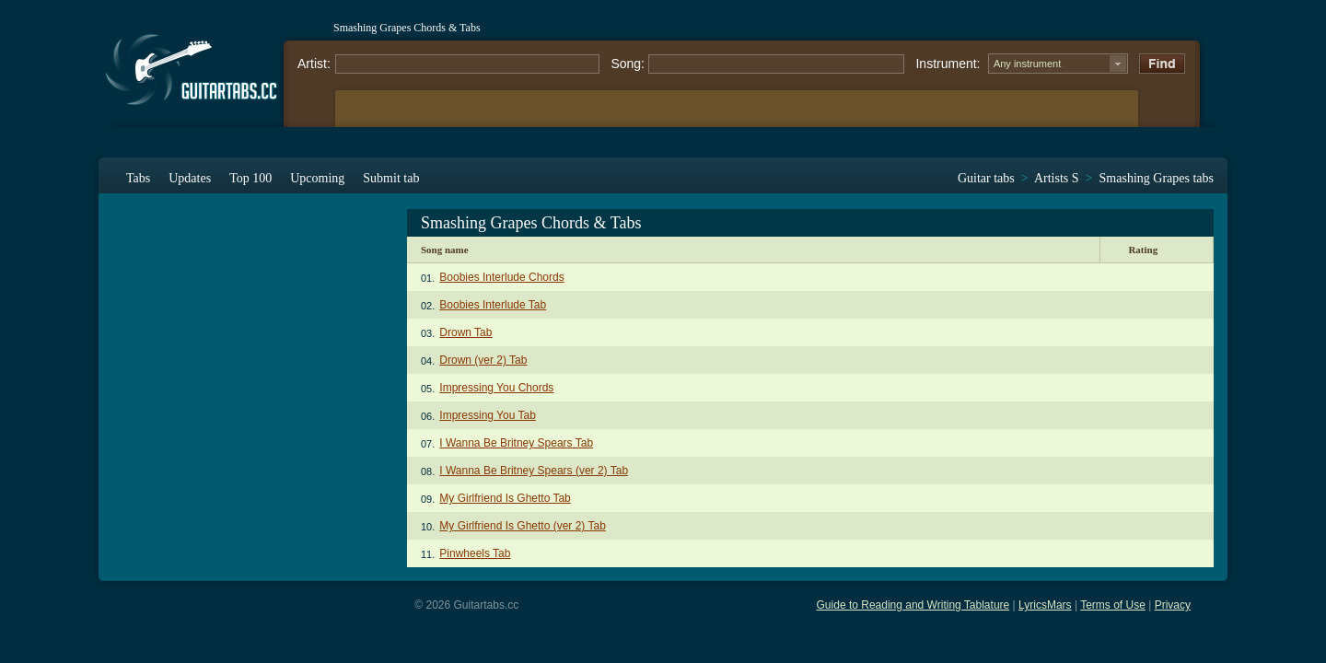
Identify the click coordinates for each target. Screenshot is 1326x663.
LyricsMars (1045, 605)
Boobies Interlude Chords (501, 277)
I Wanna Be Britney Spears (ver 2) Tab (533, 470)
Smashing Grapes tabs (1156, 178)
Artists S (1056, 178)
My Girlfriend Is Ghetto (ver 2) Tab (522, 525)
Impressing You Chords (496, 387)
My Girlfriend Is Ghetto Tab (505, 498)
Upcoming (317, 178)
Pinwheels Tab (474, 553)
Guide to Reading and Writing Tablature (913, 605)
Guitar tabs (986, 178)
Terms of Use (1113, 605)
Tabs (138, 178)
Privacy (1173, 605)
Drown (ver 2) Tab (483, 360)
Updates (190, 178)
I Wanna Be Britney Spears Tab (516, 442)
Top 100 (250, 178)
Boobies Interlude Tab (492, 304)
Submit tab (391, 178)
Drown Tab (465, 332)
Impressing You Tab (487, 415)
